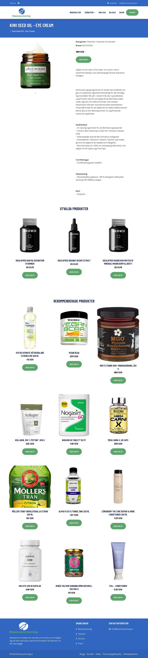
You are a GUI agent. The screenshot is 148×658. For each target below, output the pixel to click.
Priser (132, 12)
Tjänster (81, 633)
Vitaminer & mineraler (105, 41)
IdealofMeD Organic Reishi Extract (74, 260)
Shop (121, 12)
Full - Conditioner (118, 585)
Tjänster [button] (88, 12)
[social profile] (18, 3)
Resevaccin (75, 12)
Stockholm (112, 3)
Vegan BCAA (74, 352)
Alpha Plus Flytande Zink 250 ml (74, 511)
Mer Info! (83, 59)
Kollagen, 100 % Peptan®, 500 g (30, 439)
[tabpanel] (35, 65)
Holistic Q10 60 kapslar (30, 585)
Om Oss (81, 638)
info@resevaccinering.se (128, 3)
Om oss (102, 12)
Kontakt (90, 653)
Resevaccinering (85, 628)
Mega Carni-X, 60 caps (118, 439)
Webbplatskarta (131, 653)
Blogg (112, 12)
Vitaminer (91, 41)
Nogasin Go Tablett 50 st (74, 439)
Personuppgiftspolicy (112, 653)
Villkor (98, 653)
